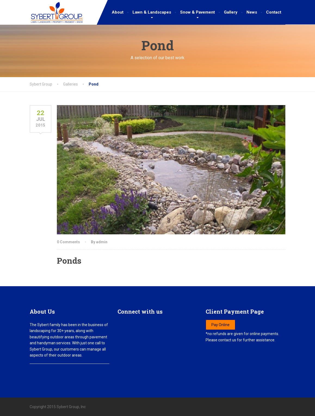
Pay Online (220, 325)
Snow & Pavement (197, 12)
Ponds (69, 260)
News (251, 12)
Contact (273, 12)
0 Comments (68, 242)
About (117, 12)
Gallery (230, 12)
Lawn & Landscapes (151, 12)
